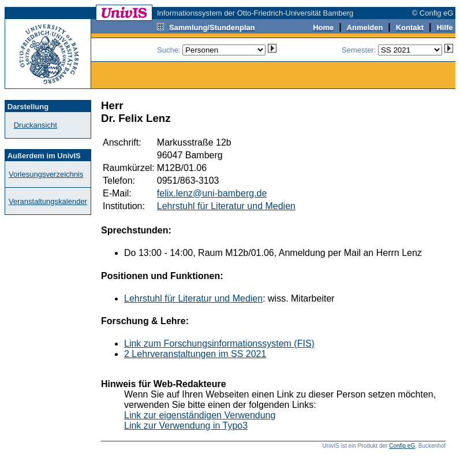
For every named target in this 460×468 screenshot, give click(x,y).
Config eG (402, 446)
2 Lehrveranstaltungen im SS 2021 (195, 354)
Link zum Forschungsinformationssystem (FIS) (219, 343)
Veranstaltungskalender (48, 201)
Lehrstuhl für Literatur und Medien (226, 206)
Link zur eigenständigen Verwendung (199, 415)
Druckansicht (35, 125)
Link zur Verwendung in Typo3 (186, 425)
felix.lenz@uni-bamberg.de (212, 193)
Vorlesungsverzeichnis (46, 174)
